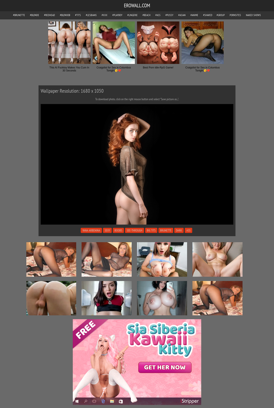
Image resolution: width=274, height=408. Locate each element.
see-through (134, 230)
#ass (158, 15)
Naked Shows (253, 15)
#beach (146, 15)
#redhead (49, 15)
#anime (194, 15)
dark (179, 230)
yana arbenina (91, 230)
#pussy (169, 15)
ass (188, 230)
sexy (107, 230)
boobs (118, 230)
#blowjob (65, 15)
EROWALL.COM (137, 5)
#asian (182, 15)
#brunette (19, 15)
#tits (78, 15)
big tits (151, 230)
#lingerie (132, 15)
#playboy (117, 15)
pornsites (235, 15)
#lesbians (91, 15)
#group (221, 15)
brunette (165, 230)
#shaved (207, 15)
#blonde (34, 15)
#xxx (104, 15)
